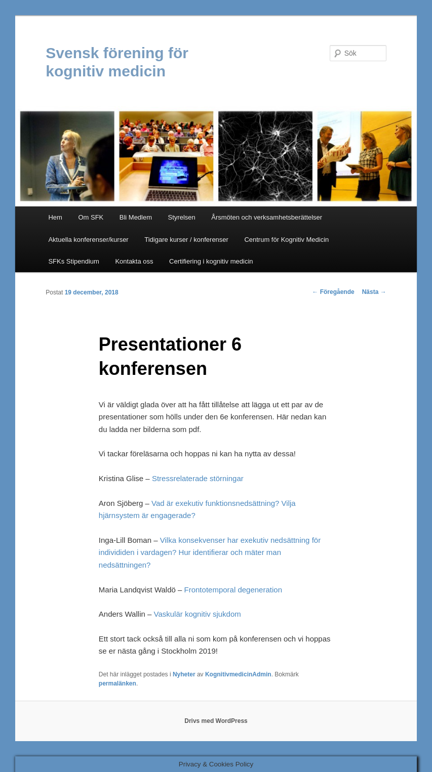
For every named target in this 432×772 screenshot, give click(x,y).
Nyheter (184, 674)
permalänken (117, 683)
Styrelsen (181, 217)
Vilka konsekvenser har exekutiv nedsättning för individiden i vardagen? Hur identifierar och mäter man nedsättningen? (210, 552)
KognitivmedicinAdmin (238, 674)
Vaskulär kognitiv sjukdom (197, 614)
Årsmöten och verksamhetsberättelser (266, 217)
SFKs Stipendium (73, 261)
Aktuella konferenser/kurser (88, 239)
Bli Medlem (136, 217)
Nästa (374, 291)
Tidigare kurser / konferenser (186, 239)
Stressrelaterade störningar (198, 478)
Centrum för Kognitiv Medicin (286, 239)
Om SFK (90, 217)
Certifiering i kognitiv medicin (211, 261)
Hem (55, 217)
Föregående (333, 291)
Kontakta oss (134, 261)
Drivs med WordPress (216, 720)
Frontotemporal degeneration (233, 589)
